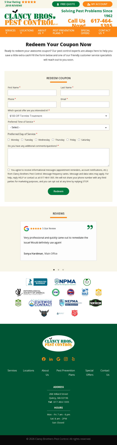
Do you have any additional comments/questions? (32, 145)
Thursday (59, 139)
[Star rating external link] (28, 4)
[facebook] (44, 358)
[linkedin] (51, 358)
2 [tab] (58, 269)
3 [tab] (63, 269)
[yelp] (73, 358)
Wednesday (44, 139)
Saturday (85, 139)
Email (63, 99)
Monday (15, 139)
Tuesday (29, 139)
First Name (13, 87)
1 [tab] (53, 269)
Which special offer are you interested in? (28, 110)
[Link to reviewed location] (58, 228)
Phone (11, 99)
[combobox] (58, 116)
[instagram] (66, 358)
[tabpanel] (58, 241)
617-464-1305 (61, 401)
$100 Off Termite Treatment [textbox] (26, 116)
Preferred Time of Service (20, 121)
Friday (73, 139)
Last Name (66, 87)
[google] (58, 358)
